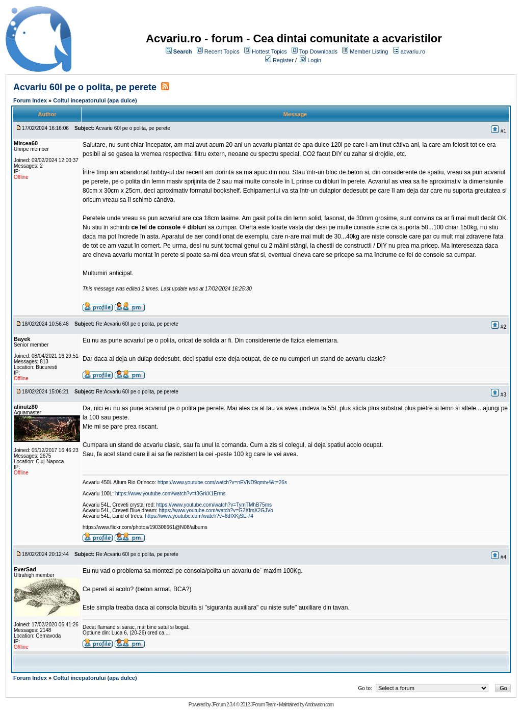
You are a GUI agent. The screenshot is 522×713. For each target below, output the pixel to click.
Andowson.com (319, 704)
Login (314, 60)
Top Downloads (318, 51)
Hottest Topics (269, 51)
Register (283, 60)
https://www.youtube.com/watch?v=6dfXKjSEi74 (199, 516)
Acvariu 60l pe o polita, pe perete (84, 87)
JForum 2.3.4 (223, 704)
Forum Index (30, 100)
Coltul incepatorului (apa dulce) (95, 100)
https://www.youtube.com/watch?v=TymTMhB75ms (214, 505)
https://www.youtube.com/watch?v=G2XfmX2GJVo (216, 510)
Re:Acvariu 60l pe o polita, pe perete (137, 324)
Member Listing (369, 51)
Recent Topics (222, 51)
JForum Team (263, 704)
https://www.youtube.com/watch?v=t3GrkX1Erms (170, 493)
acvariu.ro (413, 51)
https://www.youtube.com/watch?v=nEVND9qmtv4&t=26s (222, 482)
